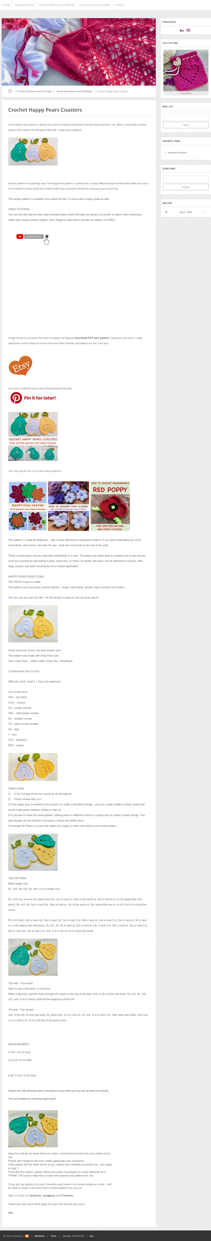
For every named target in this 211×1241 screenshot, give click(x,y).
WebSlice (40, 1236)
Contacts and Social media (94, 5)
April (182, 212)
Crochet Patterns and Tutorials (56, 5)
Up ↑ (92, 1236)
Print (53, 1236)
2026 (189, 212)
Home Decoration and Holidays (74, 91)
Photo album (186, 93)
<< (167, 212)
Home (6, 5)
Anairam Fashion (177, 152)
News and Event (24, 5)
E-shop (120, 5)
